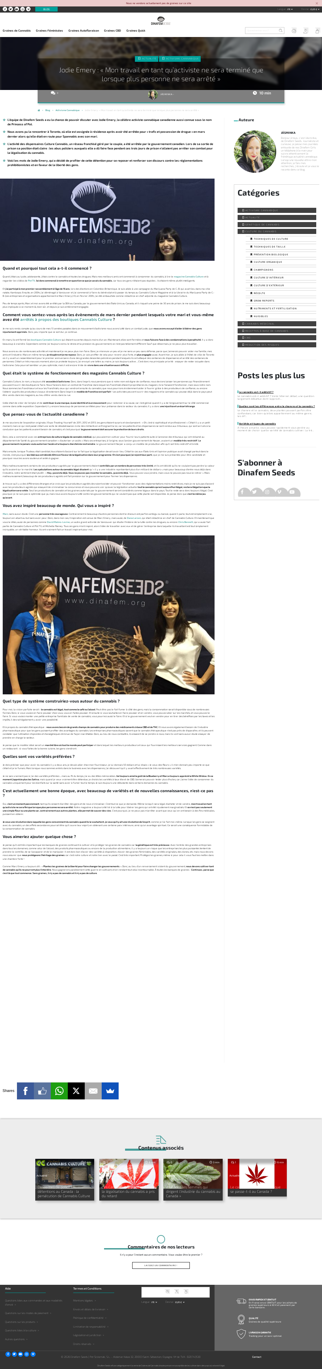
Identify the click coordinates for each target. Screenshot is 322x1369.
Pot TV (31, 280)
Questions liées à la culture (20, 1330)
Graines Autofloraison (83, 30)
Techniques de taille (270, 246)
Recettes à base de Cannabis (266, 330)
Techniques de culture (271, 238)
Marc (5, 513)
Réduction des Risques (262, 344)
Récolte (260, 293)
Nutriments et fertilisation (275, 308)
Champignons (264, 269)
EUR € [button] (314, 9)
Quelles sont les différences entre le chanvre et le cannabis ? (277, 406)
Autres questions (15, 1338)
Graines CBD (112, 30)
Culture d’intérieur (269, 277)
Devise (305, 8)
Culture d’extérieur (269, 285)
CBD (247, 337)
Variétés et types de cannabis (257, 423)
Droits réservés (82, 1343)
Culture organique (268, 261)
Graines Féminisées (49, 30)
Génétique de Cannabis (262, 224)
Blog (46, 9)
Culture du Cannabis (260, 231)
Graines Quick (135, 30)
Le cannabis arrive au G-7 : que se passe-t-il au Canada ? (256, 1188)
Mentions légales (83, 1300)
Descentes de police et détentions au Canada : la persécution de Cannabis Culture (65, 1191)
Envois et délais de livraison (89, 1308)
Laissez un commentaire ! (160, 1264)
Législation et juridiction (87, 1334)
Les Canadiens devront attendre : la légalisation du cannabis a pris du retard (128, 1191)
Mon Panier (316, 31)
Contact (256, 1356)
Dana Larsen (134, 517)
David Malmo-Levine (58, 522)
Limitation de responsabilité (89, 1326)
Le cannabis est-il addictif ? (256, 391)
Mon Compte (304, 31)
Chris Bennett (185, 522)
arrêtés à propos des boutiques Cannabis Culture (66, 319)
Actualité (149, 58)
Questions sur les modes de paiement (26, 1312)
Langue (282, 8)
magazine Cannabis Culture (189, 276)
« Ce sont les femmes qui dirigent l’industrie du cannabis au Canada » (192, 1191)
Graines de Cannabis (17, 30)
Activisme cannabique (182, 58)
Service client (292, 31)
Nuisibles (261, 316)
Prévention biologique (271, 254)
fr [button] (289, 9)
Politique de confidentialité (88, 1317)
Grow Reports (264, 300)
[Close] (316, 3)
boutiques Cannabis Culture (46, 339)
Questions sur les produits (20, 1321)
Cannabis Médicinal (259, 323)
